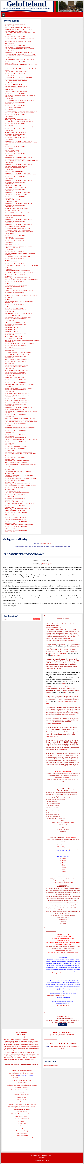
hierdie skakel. (66, 638)
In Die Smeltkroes (61, 749)
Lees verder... (62, 1024)
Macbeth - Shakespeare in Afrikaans (21, 1114)
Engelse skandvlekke (22, 1135)
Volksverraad (14, 1075)
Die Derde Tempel (22, 1111)
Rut (22, 1128)
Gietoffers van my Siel (63, 1005)
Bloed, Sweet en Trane (70, 766)
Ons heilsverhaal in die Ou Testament (21, 1090)
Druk (4, 557)
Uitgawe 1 (63, 858)
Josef (21, 1126)
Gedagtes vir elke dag (46, 543)
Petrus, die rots (22, 1097)
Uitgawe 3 (63, 862)
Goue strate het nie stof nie (21, 1119)
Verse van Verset (21, 1082)
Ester (21, 1102)
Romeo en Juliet (21, 1099)
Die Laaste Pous (21, 1123)
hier (73, 640)
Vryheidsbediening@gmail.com (65, 822)
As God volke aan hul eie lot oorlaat (21, 1070)
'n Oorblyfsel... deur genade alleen (21, 1078)
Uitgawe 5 (63, 865)
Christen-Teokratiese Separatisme (21, 1080)
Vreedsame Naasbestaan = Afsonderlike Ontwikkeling (21, 1085)
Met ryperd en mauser (21, 1116)
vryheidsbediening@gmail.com (55, 973)
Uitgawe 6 (63, 867)
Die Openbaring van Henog (22, 1109)
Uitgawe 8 (63, 871)
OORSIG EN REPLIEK (63, 851)
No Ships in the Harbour (22, 1087)
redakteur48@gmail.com (63, 847)
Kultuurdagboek (47, 564)
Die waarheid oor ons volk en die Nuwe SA (21, 1073)
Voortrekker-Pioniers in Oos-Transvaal (22, 1138)
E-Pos (7, 557)
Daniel (22, 1092)
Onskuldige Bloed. (52, 736)
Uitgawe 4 (63, 864)
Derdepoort (21, 1121)
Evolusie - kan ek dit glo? (21, 1094)
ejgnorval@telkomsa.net (53, 627)
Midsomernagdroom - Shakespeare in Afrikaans (21, 1106)
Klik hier (6, 1052)
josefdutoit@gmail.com (61, 950)
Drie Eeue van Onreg (22, 1131)
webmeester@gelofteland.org (63, 777)
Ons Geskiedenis (21, 1133)
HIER (51, 668)
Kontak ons (38, 1160)
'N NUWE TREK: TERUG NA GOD (66, 952)
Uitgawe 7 (63, 869)
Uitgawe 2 (63, 860)
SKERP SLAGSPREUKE (66, 1035)
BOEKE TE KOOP (63, 1017)
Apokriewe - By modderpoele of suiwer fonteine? (22, 1104)
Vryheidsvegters (56, 723)
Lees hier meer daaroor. (68, 714)
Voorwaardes (45, 1160)
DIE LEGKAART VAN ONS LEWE (63, 883)
